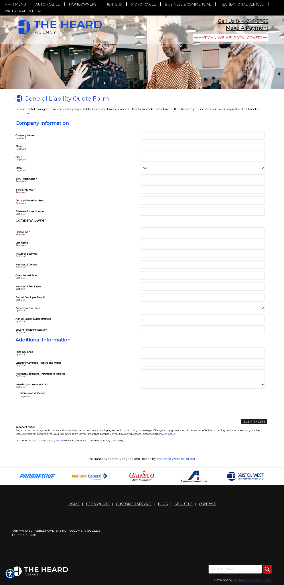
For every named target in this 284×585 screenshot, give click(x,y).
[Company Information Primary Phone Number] (202, 200)
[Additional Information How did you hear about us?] (202, 384)
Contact (207, 504)
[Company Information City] (202, 157)
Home (74, 504)
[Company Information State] (202, 168)
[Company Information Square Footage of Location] (202, 329)
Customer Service (134, 504)
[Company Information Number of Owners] (202, 264)
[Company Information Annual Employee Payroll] (202, 297)
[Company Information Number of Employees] (202, 286)
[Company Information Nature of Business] (202, 253)
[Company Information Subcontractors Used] (202, 308)
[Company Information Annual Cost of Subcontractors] (202, 318)
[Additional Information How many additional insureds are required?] (202, 373)
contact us (169, 434)
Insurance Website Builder (175, 458)
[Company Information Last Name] (202, 242)
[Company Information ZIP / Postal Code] (202, 178)
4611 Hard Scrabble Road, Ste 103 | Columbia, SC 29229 (56, 530)
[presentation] (53, 406)
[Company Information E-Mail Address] (202, 189)
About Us (183, 504)
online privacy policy (51, 440)
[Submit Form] (254, 421)
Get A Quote (98, 504)
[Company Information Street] (202, 146)
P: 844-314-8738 (24, 534)
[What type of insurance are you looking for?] (230, 38)
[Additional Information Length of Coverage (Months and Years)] (202, 362)
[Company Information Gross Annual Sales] (202, 275)
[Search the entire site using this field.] (235, 569)
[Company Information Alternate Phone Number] (202, 211)
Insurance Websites (103, 458)
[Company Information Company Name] (202, 135)
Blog (163, 504)
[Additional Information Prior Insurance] (202, 351)
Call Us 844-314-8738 (243, 21)
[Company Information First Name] (202, 231)
